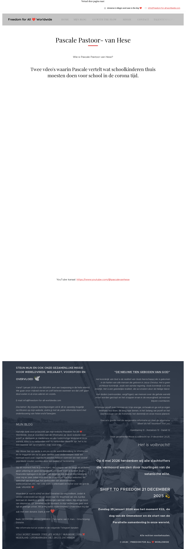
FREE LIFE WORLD (51, 534)
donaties (56, 474)
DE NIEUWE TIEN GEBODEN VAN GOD (142, 372)
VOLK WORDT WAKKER (28, 534)
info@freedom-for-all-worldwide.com (164, 8)
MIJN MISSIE (69, 534)
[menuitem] (66, 19)
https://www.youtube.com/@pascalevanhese (103, 279)
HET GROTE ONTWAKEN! (62, 537)
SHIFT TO (109, 489)
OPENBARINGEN (39, 537)
